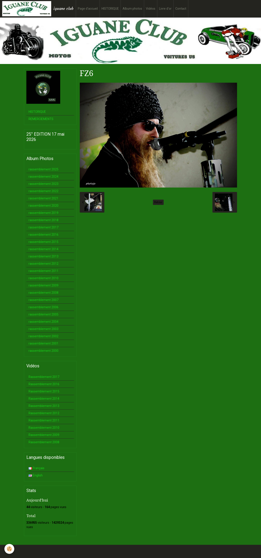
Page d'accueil (88, 8)
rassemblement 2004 (43, 321)
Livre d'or (165, 8)
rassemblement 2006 (43, 307)
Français (36, 468)
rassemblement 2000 (43, 350)
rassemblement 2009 (43, 285)
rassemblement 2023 (43, 184)
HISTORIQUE (110, 8)
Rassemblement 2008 (44, 442)
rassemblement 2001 (43, 343)
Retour (158, 202)
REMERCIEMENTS (41, 119)
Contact (180, 8)
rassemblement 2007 (43, 300)
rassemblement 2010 (43, 278)
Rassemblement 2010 (44, 427)
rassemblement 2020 (43, 205)
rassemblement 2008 (43, 292)
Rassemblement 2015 (44, 391)
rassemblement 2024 (43, 176)
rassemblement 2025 (43, 169)
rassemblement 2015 (43, 242)
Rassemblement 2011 (44, 420)
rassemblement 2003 (43, 329)
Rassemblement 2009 (44, 435)
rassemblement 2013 (43, 256)
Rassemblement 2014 (44, 398)
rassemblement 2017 (43, 227)
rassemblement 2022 (43, 191)
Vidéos (150, 8)
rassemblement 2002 (43, 336)
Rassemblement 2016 (44, 384)
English (36, 475)
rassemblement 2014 (43, 249)
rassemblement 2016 (43, 234)
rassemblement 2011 (43, 271)
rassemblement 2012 (43, 263)
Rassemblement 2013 (44, 406)
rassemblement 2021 (43, 198)
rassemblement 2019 (43, 213)
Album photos (132, 8)
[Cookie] (9, 549)
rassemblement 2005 (43, 314)
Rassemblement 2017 (44, 377)
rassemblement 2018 (43, 220)
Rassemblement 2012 (44, 413)
